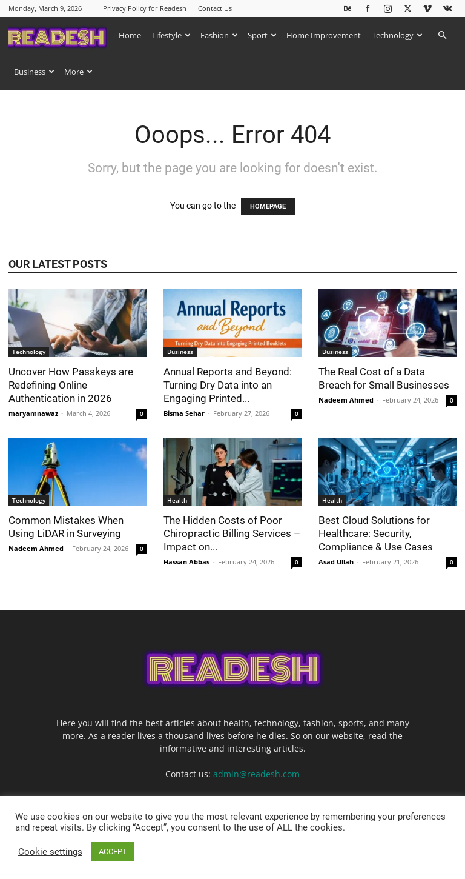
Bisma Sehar (184, 413)
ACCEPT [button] (113, 851)
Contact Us (215, 8)
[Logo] (60, 35)
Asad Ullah (336, 561)
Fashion (219, 35)
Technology (397, 35)
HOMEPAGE (268, 206)
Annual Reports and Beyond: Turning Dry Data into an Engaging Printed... (227, 385)
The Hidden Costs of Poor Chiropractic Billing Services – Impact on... (231, 533)
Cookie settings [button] (50, 851)
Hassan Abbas (186, 561)
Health (177, 500)
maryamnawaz (33, 413)
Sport (262, 35)
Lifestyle (171, 35)
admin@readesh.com (256, 774)
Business (34, 71)
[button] (442, 35)
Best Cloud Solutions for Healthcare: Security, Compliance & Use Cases (376, 533)
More (78, 71)
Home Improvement (323, 35)
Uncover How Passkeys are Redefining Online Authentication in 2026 (70, 385)
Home (130, 35)
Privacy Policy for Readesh (144, 8)
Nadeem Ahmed (346, 399)
